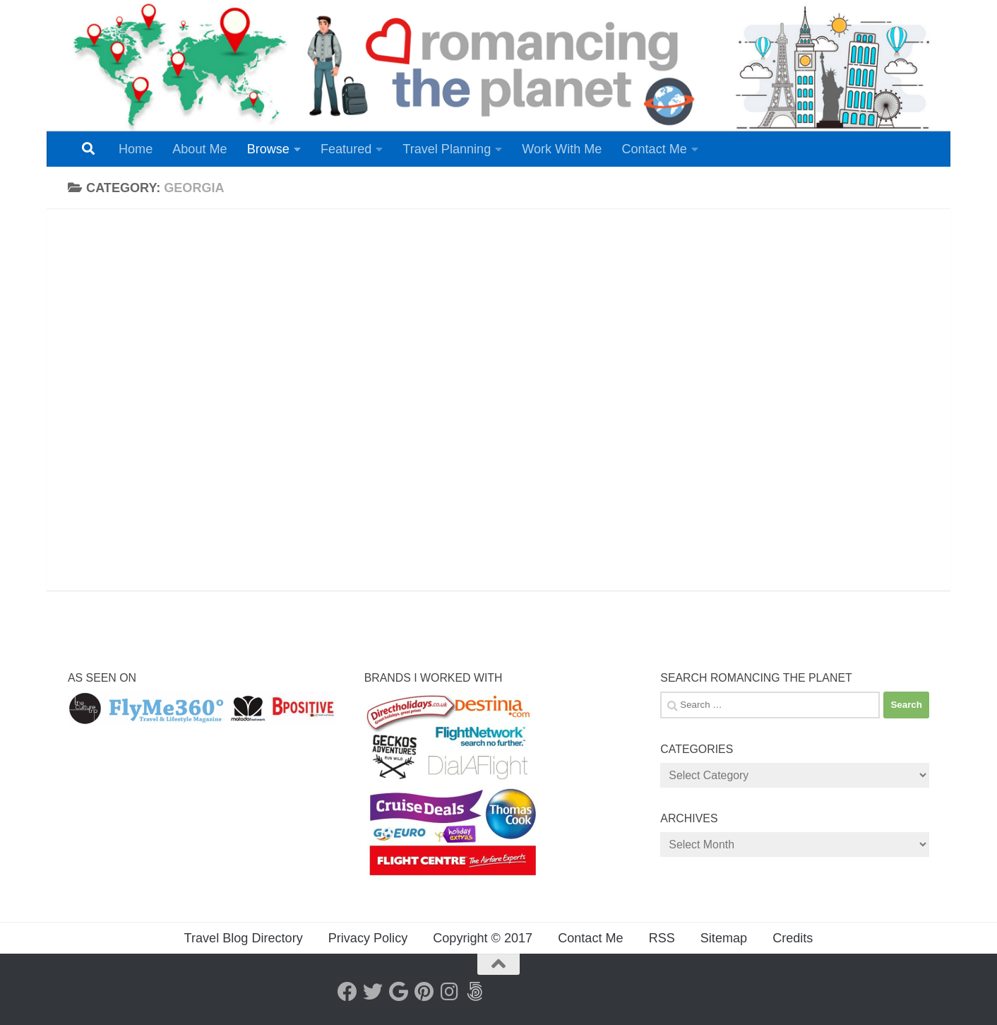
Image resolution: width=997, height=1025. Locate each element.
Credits (792, 938)
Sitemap (723, 938)
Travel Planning (446, 149)
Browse (268, 149)
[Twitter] (373, 992)
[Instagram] (449, 992)
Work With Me (562, 149)
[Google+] (398, 992)
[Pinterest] (424, 992)
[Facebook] (347, 992)
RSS (662, 938)
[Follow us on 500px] (474, 992)
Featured (346, 149)
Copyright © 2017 (482, 938)
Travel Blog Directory (243, 938)
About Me (199, 149)
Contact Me (653, 149)
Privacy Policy (368, 938)
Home (136, 149)
